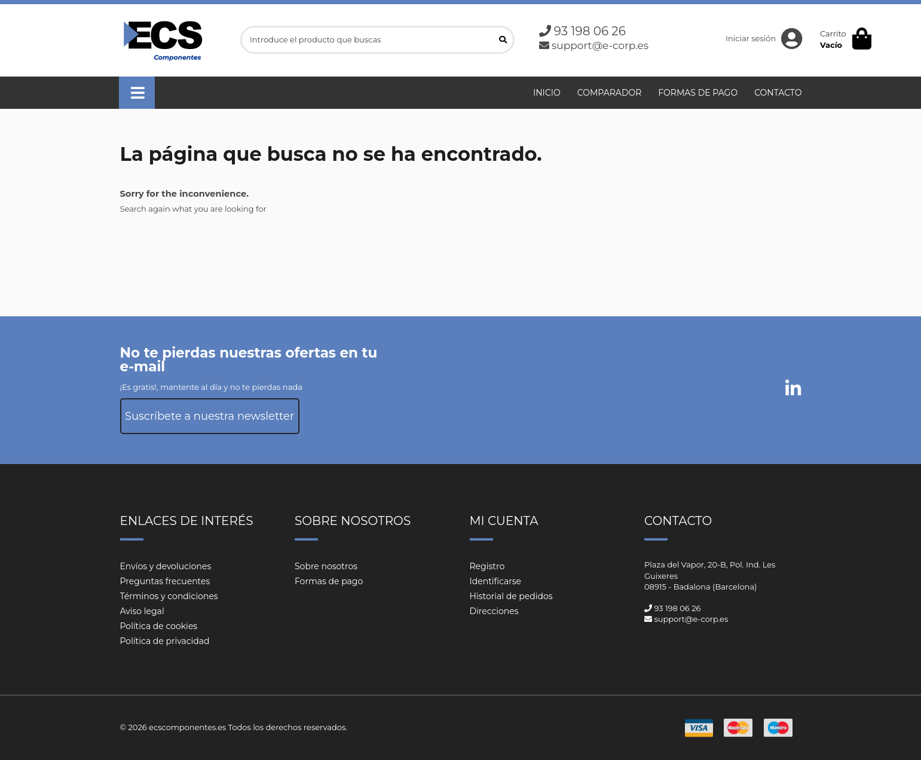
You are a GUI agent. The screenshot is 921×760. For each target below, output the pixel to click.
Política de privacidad (165, 641)
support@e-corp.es (600, 45)
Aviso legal (142, 611)
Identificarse (496, 581)
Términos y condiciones (169, 596)
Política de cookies (159, 626)
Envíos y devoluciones (166, 566)
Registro (487, 566)
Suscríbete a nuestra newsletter (209, 416)
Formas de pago (329, 581)
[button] (137, 93)
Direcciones (494, 611)
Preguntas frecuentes (165, 581)
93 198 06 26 (590, 31)
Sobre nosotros (326, 566)
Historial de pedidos (511, 596)
